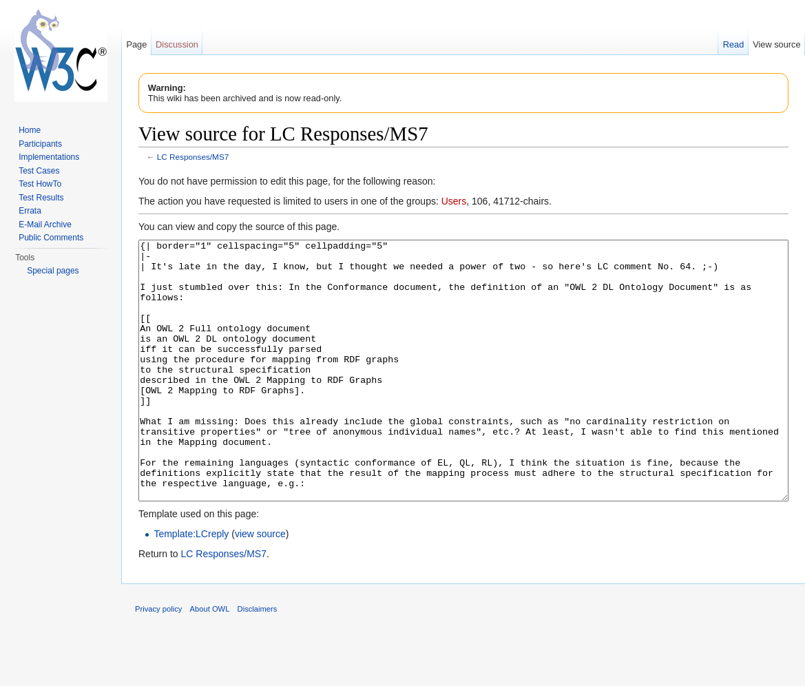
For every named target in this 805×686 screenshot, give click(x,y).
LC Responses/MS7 (193, 156)
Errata (30, 211)
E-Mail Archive (45, 224)
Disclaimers (258, 660)
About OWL (210, 660)
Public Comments (51, 237)
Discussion (177, 44)
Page (136, 44)
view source (260, 585)
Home (30, 130)
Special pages (53, 271)
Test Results (41, 197)
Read (733, 44)
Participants (40, 144)
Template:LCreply (191, 585)
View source (776, 44)
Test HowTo (40, 184)
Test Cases (39, 171)
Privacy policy (158, 660)
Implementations (49, 157)
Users (454, 201)
